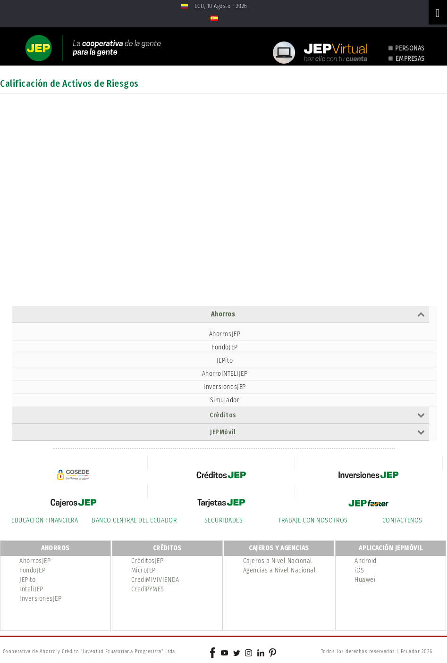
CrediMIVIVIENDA (155, 580)
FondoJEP (224, 347)
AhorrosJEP (224, 334)
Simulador (225, 400)
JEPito (225, 360)
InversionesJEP (224, 387)
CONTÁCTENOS (402, 520)
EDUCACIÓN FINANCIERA (44, 520)
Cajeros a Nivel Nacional (277, 561)
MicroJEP (143, 570)
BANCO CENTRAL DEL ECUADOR (134, 520)
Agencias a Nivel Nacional (279, 570)
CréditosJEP (147, 561)
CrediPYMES (147, 589)
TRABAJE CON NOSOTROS (312, 520)
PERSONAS (409, 48)
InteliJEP (31, 589)
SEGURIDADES (223, 520)
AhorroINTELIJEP (225, 374)
